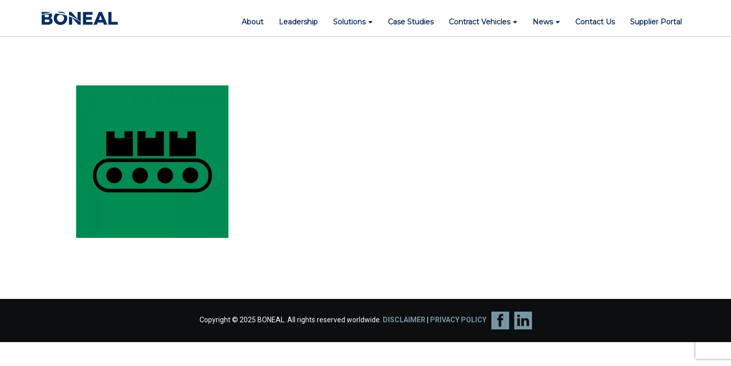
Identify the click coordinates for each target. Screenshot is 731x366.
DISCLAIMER (404, 320)
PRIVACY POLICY (458, 320)
